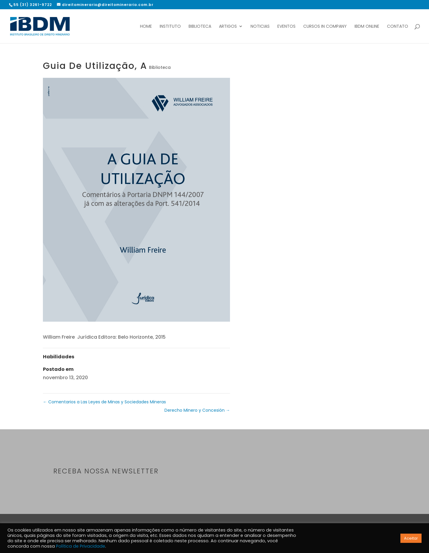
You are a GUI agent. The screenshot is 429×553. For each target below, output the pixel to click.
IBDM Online (367, 26)
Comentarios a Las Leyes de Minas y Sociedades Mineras (104, 402)
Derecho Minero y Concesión (197, 410)
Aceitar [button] (411, 538)
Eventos (286, 26)
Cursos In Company (325, 26)
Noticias (260, 26)
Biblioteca (200, 26)
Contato (397, 26)
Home (146, 26)
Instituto (170, 26)
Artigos (228, 26)
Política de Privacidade (80, 546)
